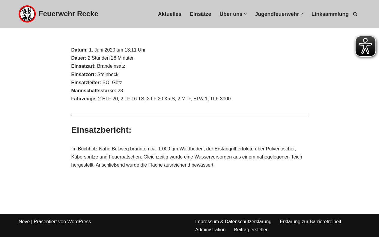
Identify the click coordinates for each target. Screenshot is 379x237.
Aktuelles (169, 14)
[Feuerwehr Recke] (58, 13)
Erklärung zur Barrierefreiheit (310, 221)
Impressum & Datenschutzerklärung (233, 221)
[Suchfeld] (355, 14)
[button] (245, 14)
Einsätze (200, 14)
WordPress (79, 221)
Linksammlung (330, 14)
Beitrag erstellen (251, 229)
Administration (210, 229)
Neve (24, 221)
